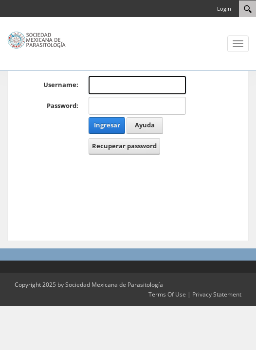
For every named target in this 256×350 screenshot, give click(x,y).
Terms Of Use (167, 294)
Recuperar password (124, 145)
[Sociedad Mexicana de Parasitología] (36, 39)
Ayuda (145, 125)
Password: (62, 105)
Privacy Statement (216, 294)
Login (224, 8)
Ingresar (107, 125)
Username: (60, 84)
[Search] (247, 8)
